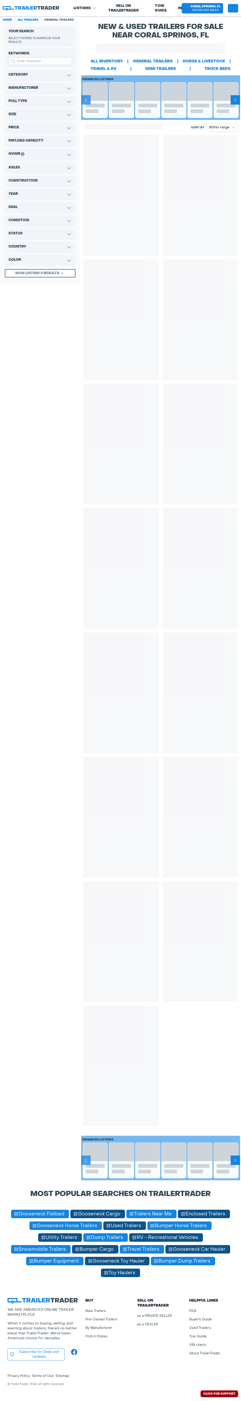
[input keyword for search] (40, 61)
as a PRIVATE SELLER (154, 1316)
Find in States (96, 1336)
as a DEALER (147, 1324)
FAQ (192, 1311)
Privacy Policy (19, 1376)
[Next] (235, 100)
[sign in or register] (233, 8)
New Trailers (95, 1311)
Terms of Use (43, 1376)
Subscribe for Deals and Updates (34, 1354)
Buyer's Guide (200, 1319)
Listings (84, 8)
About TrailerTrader (205, 1353)
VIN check (197, 1345)
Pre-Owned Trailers (101, 1319)
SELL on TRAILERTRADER (126, 8)
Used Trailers (200, 1328)
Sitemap (62, 1376)
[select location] (202, 8)
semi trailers (160, 68)
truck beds (218, 68)
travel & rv (103, 68)
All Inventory (107, 61)
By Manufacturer (98, 1328)
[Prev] (86, 100)
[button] (202, 8)
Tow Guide (161, 8)
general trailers (153, 61)
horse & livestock (204, 61)
